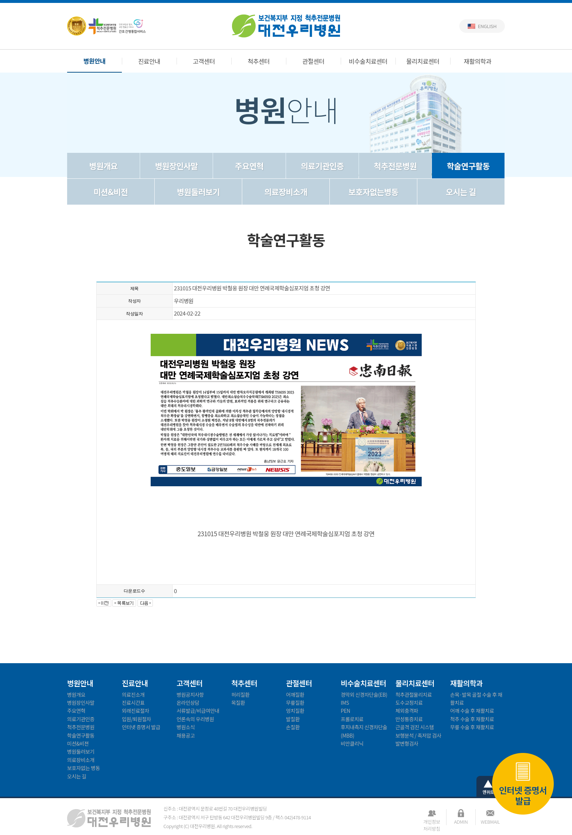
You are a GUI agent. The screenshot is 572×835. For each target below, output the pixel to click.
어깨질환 (295, 694)
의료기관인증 (322, 165)
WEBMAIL (490, 821)
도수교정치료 (409, 702)
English (487, 26)
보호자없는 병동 (83, 768)
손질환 (292, 727)
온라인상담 (188, 702)
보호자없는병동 (373, 191)
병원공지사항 (190, 694)
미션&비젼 (78, 743)
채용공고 (186, 735)
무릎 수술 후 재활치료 (472, 727)
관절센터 (313, 61)
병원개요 (103, 165)
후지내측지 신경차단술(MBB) (364, 731)
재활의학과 (477, 61)
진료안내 (149, 61)
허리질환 (240, 694)
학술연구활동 (468, 165)
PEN (345, 710)
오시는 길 (461, 191)
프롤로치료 (352, 719)
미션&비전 (111, 191)
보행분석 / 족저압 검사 (418, 735)
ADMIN (461, 821)
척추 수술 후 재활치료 (472, 719)
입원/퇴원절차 (136, 719)
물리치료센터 (423, 61)
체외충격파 (406, 710)
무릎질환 (295, 702)
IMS (345, 702)
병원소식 (186, 727)
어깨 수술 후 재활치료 (472, 710)
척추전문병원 (395, 165)
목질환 (238, 702)
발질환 (292, 719)
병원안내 (95, 60)
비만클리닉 (352, 743)
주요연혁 (249, 165)
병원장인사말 (176, 165)
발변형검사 (406, 743)
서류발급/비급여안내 (198, 710)
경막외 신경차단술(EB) (364, 694)
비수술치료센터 (368, 61)
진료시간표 (133, 702)
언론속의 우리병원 (195, 719)
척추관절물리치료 (413, 694)
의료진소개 (133, 694)
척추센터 (259, 61)
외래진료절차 (135, 710)
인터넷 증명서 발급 (523, 785)
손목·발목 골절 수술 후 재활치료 (476, 698)
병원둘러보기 (198, 191)
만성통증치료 (409, 719)
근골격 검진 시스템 (414, 727)
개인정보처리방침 (431, 821)
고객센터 (204, 61)
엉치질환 (295, 710)
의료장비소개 (285, 191)
